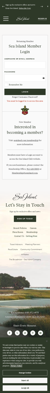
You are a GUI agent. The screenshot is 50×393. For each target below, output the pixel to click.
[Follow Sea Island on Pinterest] (32, 332)
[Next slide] (42, 6)
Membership (32, 232)
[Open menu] (5, 19)
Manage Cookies (25, 373)
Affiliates (25, 254)
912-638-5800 (33, 169)
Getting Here (31, 236)
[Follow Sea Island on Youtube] (40, 332)
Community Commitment (31, 249)
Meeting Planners (32, 244)
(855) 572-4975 (32, 312)
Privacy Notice (16, 366)
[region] (25, 365)
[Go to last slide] (3, 6)
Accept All (25, 388)
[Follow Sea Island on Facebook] (9, 332)
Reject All (25, 380)
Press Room (18, 232)
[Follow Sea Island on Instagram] (25, 332)
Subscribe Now (25, 8)
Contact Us (19, 236)
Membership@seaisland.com (25, 173)
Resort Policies (20, 228)
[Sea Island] (23, 18)
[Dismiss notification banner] (47, 6)
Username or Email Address (19, 59)
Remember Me (13, 84)
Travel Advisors (16, 244)
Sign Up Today (25, 219)
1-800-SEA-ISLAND (35, 317)
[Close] (47, 341)
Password (9, 72)
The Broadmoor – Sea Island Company (25, 259)
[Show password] (43, 79)
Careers (33, 228)
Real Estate (13, 249)
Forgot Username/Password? (25, 97)
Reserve (42, 19)
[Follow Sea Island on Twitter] (17, 332)
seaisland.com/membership (26, 140)
